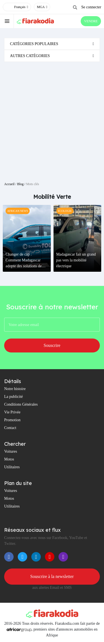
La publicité (13, 396)
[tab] (52, 44)
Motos (9, 459)
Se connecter (91, 7)
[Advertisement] (52, 119)
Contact (10, 428)
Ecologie (65, 210)
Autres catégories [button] (30, 56)
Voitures (10, 451)
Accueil (9, 184)
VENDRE (91, 21)
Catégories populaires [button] (34, 44)
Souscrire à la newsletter (52, 576)
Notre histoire (15, 389)
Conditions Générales (21, 404)
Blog (20, 184)
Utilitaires (12, 467)
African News (17, 210)
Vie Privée (12, 412)
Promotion (12, 420)
